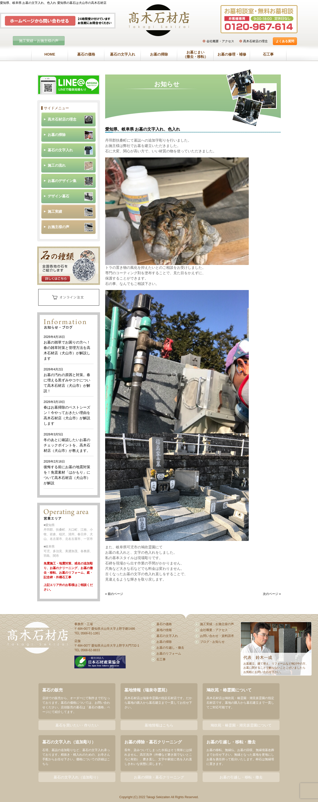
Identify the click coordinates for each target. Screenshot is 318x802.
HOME (49, 54)
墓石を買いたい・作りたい (76, 725)
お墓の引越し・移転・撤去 (241, 777)
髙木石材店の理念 (255, 41)
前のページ (115, 594)
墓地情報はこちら (159, 725)
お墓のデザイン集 (62, 181)
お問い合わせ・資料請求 (217, 636)
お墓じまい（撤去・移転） (195, 54)
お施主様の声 (58, 227)
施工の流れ (57, 165)
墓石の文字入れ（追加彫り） (77, 777)
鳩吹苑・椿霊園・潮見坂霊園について (241, 725)
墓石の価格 (86, 54)
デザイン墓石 (58, 196)
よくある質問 (285, 41)
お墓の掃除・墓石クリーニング (159, 777)
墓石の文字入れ (122, 54)
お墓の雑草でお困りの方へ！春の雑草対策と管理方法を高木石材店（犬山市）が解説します (67, 347)
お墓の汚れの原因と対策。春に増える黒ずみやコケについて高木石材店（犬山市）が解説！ (67, 380)
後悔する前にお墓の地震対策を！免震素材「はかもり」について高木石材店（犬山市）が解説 (67, 472)
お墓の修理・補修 (231, 54)
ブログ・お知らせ (212, 642)
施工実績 (55, 211)
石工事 (268, 54)
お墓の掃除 (159, 54)
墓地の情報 (164, 630)
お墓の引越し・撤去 (170, 647)
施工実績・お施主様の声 (38, 41)
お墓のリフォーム (168, 653)
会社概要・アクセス (220, 41)
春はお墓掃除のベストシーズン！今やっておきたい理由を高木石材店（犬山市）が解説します (67, 412)
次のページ (270, 594)
